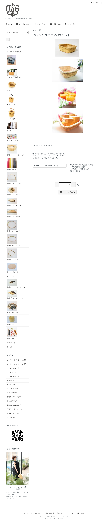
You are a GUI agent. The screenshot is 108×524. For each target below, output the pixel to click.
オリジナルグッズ (12, 137)
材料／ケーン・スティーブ (15, 150)
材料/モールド (12, 320)
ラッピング (10, 347)
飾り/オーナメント (12, 268)
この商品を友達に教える (77, 167)
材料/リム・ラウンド (13, 226)
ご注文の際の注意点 (13, 368)
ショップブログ (40, 24)
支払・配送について (23, 24)
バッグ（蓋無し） (12, 99)
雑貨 (40, 30)
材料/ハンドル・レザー (14, 164)
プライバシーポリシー (68, 513)
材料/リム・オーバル (13, 240)
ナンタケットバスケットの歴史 (16, 360)
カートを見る (70, 24)
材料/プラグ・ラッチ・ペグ (15, 294)
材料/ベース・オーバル (14, 202)
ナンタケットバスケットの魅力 (16, 364)
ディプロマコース (12, 388)
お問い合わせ (55, 24)
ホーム (9, 24)
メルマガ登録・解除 (13, 413)
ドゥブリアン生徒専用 (14, 52)
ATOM (13, 417)
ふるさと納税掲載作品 (14, 73)
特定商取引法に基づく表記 (51, 513)
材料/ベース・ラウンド (14, 191)
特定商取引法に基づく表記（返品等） (82, 165)
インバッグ (11, 61)
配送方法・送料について (14, 409)
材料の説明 (10, 380)
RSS (8, 417)
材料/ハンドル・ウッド (14, 178)
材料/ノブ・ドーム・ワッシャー (17, 283)
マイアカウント (96, 3)
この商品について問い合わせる (80, 169)
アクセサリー (11, 276)
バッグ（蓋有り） (12, 114)
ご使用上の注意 (12, 372)
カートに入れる (67, 192)
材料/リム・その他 (12, 254)
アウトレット (11, 343)
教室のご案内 (11, 384)
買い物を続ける (75, 171)
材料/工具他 (12, 333)
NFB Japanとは (12, 393)
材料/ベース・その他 (13, 213)
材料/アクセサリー (12, 307)
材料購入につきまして (14, 397)
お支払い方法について (14, 405)
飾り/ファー (12, 127)
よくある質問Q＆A (13, 376)
